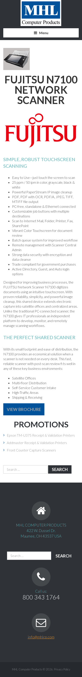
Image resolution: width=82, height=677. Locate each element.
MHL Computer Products (27, 669)
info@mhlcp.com (41, 637)
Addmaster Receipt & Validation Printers (37, 443)
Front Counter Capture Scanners (31, 450)
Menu (43, 33)
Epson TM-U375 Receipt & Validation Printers (41, 435)
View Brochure (24, 409)
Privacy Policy (62, 669)
